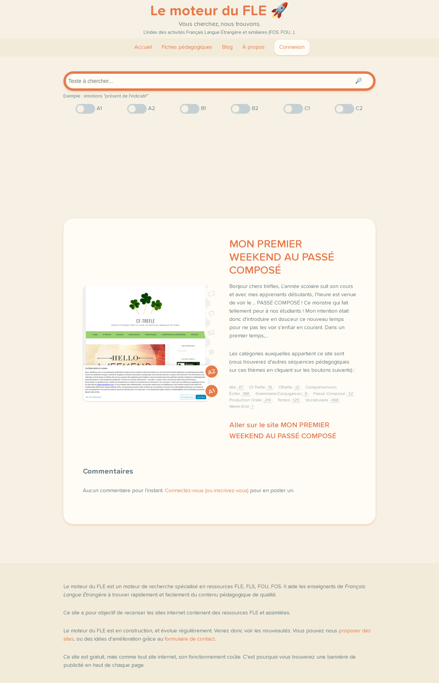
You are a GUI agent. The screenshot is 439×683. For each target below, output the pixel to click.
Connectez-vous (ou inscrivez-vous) (206, 490)
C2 (211, 294)
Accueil (143, 47)
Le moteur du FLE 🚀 (219, 11)
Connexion (292, 47)
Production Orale (251, 400)
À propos (253, 47)
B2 (211, 333)
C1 (211, 313)
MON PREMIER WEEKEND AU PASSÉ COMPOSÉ (281, 257)
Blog (227, 47)
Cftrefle (289, 387)
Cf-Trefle (261, 387)
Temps (289, 400)
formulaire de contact (190, 639)
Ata (236, 387)
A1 (212, 391)
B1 (211, 352)
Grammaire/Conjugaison (282, 394)
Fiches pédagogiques (187, 47)
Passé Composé (334, 394)
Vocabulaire (322, 400)
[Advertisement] (219, 166)
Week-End (242, 406)
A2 (211, 372)
